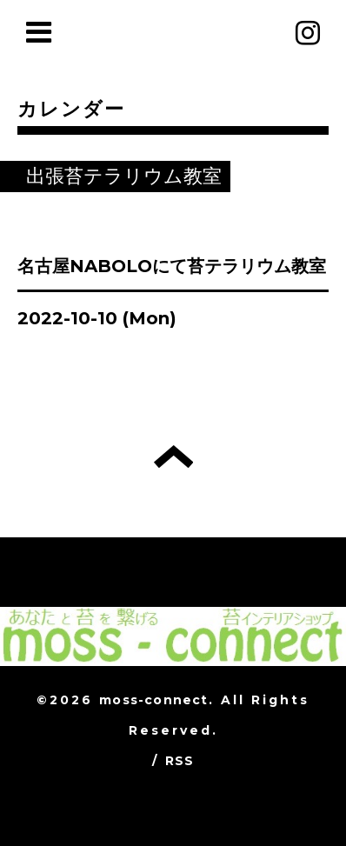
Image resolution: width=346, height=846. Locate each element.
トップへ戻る (173, 456)
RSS (180, 761)
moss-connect (153, 700)
